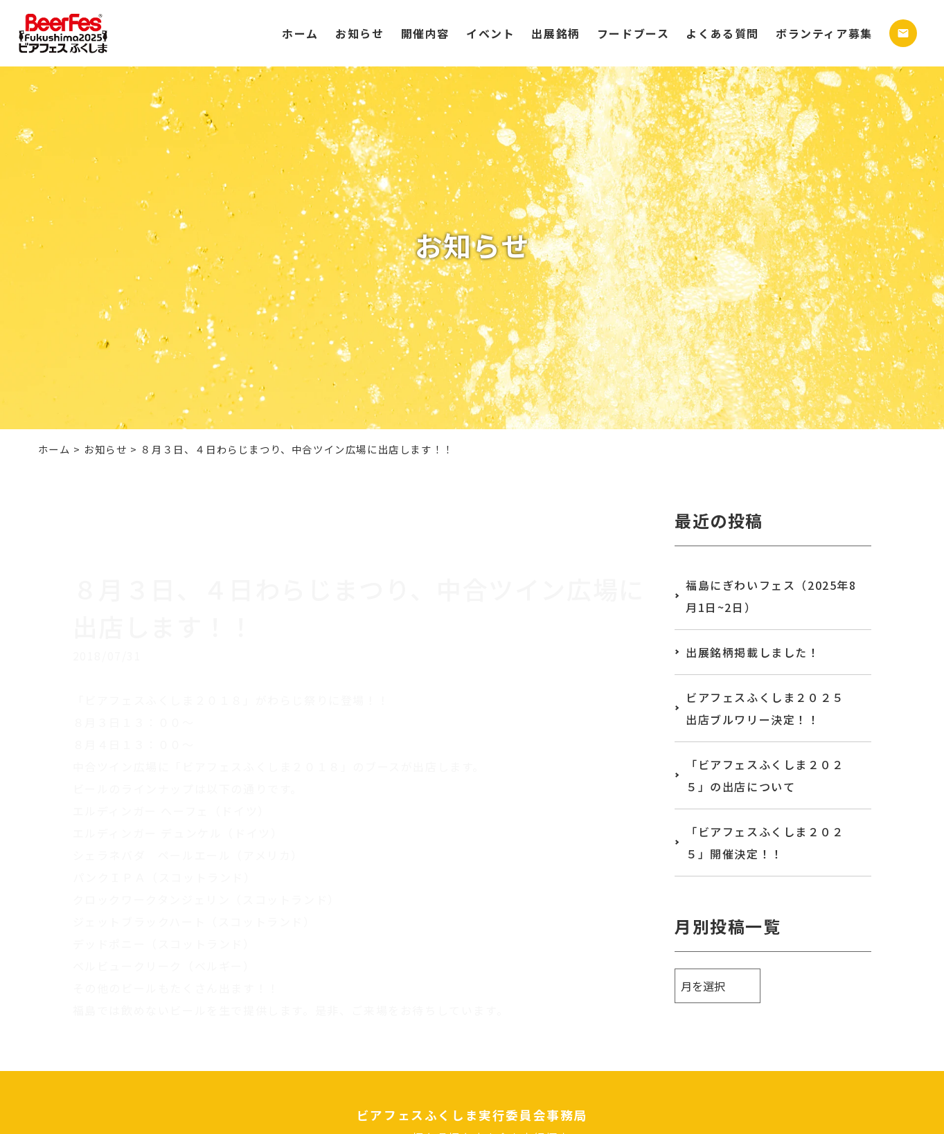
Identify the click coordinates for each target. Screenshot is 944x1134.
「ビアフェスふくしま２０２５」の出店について (765, 775)
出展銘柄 (555, 33)
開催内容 (425, 33)
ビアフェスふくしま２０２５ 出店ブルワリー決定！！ (771, 708)
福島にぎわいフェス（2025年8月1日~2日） (771, 596)
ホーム (300, 33)
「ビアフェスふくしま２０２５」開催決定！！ (765, 842)
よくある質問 (722, 33)
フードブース (633, 33)
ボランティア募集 (824, 33)
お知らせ (359, 33)
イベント (490, 33)
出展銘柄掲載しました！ (753, 652)
